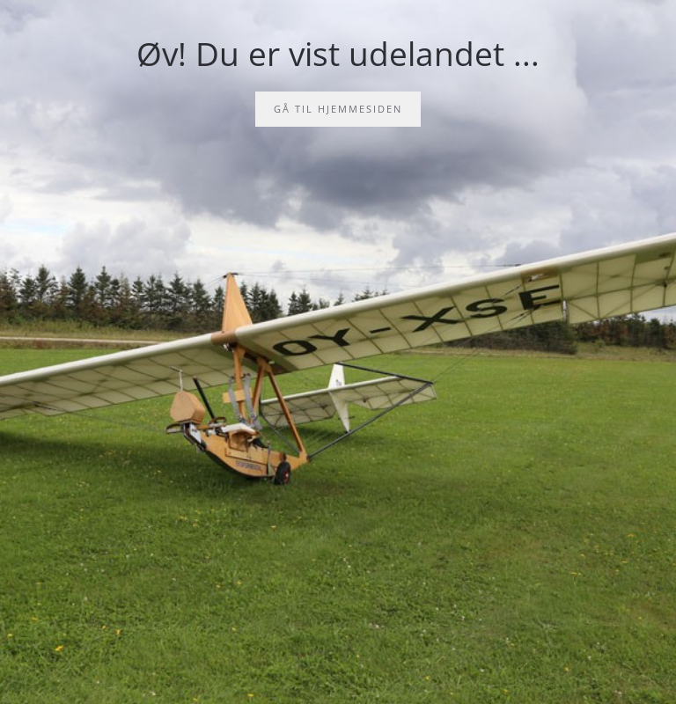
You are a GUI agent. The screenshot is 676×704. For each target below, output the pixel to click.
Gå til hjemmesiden (338, 108)
